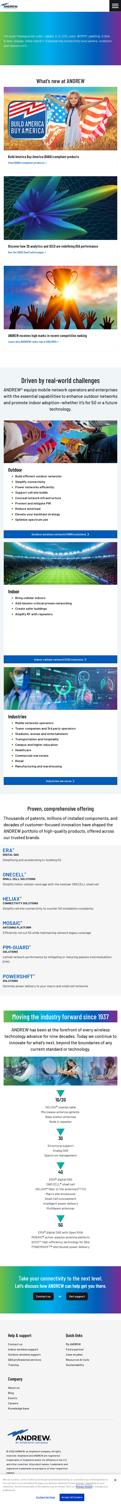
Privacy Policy (83, 1486)
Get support (77, 1296)
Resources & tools (77, 1359)
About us (14, 1387)
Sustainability (75, 1364)
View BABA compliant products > (27, 162)
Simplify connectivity (30, 482)
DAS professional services (24, 1359)
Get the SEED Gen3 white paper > (27, 252)
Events (12, 1398)
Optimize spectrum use (31, 519)
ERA (8, 850)
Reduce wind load (27, 509)
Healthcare (23, 750)
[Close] (115, 1480)
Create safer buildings (31, 608)
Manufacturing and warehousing (38, 766)
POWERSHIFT (19, 976)
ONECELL (14, 874)
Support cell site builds (31, 492)
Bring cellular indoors (30, 598)
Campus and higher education (36, 745)
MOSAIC (12, 923)
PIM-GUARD (17, 947)
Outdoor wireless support (24, 1354)
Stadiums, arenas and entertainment (41, 734)
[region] (60, 1489)
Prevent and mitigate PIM (33, 503)
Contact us (43, 1296)
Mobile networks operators (34, 723)
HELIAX (12, 898)
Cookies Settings (45, 1497)
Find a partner (75, 1349)
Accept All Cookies (72, 1497)
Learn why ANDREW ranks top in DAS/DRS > (33, 341)
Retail (19, 761)
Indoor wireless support (23, 1349)
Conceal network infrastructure (38, 498)
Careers (13, 1403)
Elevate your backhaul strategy (37, 514)
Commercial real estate (32, 755)
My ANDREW (73, 1344)
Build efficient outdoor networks (38, 476)
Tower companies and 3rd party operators (45, 728)
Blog (11, 1392)
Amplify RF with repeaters (34, 614)
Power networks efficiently (34, 487)
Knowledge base (18, 1408)
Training (13, 1364)
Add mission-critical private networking (43, 603)
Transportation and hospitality (37, 739)
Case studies (74, 1354)
